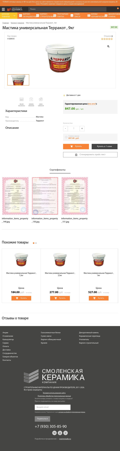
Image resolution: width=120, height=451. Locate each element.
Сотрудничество (10, 353)
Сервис (6, 343)
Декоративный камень (89, 333)
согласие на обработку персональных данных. (71, 412)
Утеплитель (84, 340)
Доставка (7, 350)
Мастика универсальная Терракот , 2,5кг (60, 274)
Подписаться (42, 419)
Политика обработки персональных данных (54, 396)
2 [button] (36, 243)
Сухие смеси (46, 336)
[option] (59, 57)
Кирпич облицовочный (51, 340)
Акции (5, 333)
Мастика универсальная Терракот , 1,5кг (21, 274)
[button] (21, 102)
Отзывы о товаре (15, 318)
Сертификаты (58, 170)
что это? (92, 104)
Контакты (7, 360)
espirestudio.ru (65, 439)
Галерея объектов (10, 357)
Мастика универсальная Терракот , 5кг (99, 274)
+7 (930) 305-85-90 (112, 9)
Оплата (6, 346)
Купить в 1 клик (104, 146)
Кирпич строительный (88, 343)
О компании (8, 336)
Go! (103, 9)
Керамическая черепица (89, 336)
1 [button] (33, 243)
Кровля (44, 343)
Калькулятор (8, 340)
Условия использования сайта (54, 393)
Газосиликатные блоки (50, 333)
